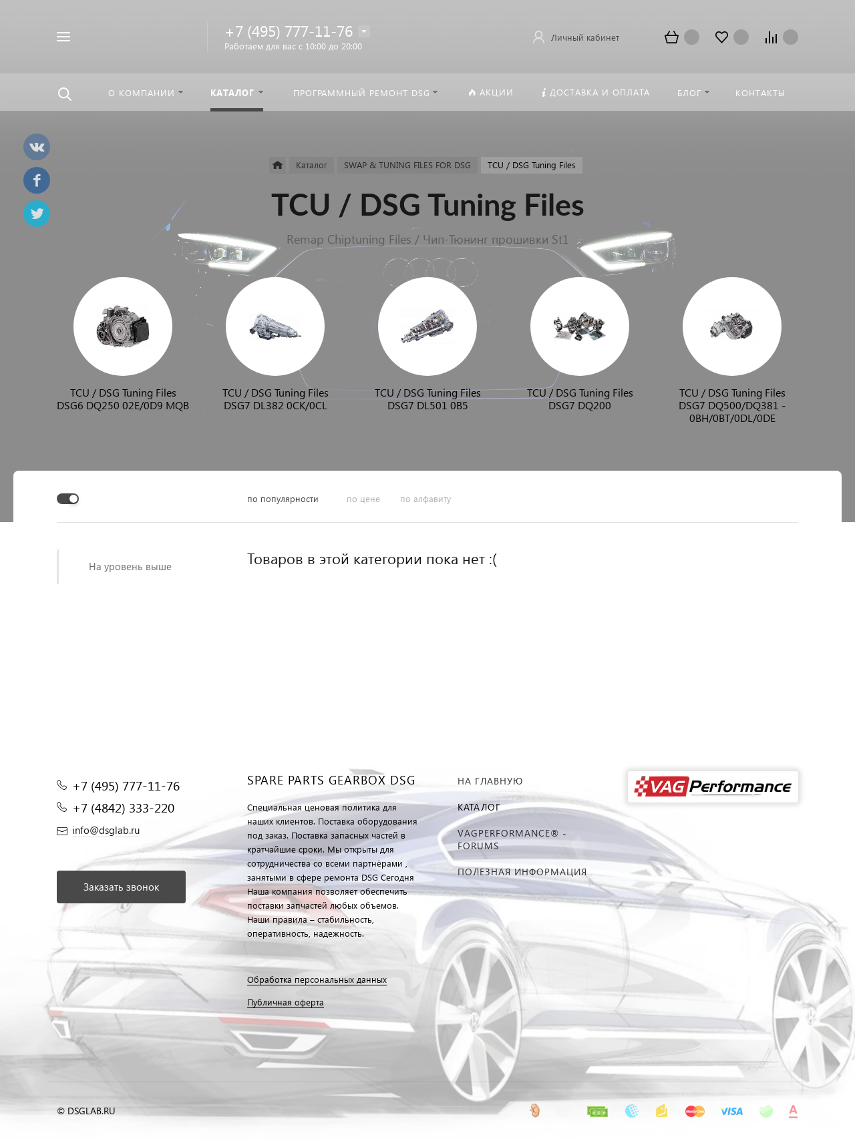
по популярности (283, 498)
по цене (363, 498)
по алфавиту (425, 498)
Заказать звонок (121, 886)
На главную (490, 780)
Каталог (479, 807)
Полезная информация (522, 871)
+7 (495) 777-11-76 (288, 30)
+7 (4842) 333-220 (123, 807)
